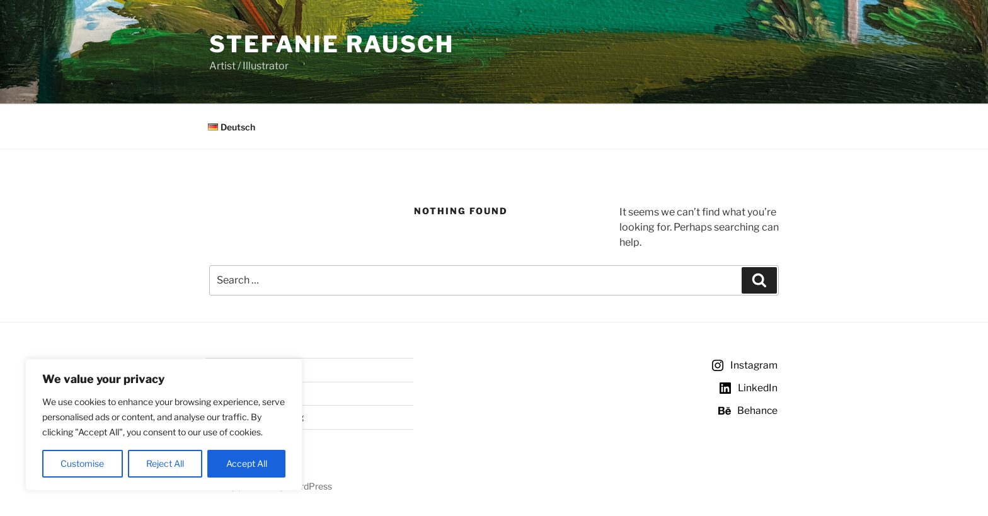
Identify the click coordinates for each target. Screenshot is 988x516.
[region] (163, 424)
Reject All (165, 463)
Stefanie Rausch (331, 44)
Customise (82, 463)
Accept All (246, 463)
